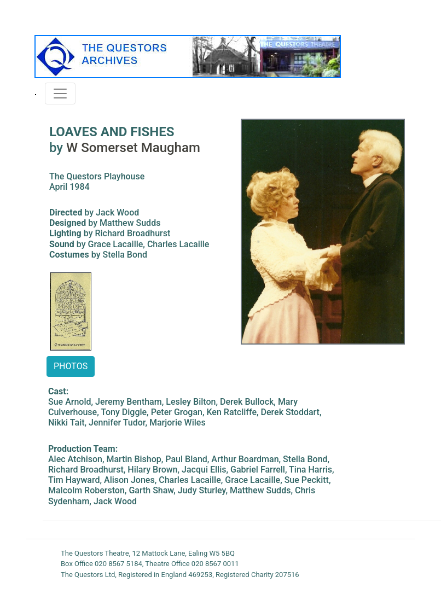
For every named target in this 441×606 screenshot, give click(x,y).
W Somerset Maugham (133, 147)
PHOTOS (71, 366)
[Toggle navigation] (60, 93)
